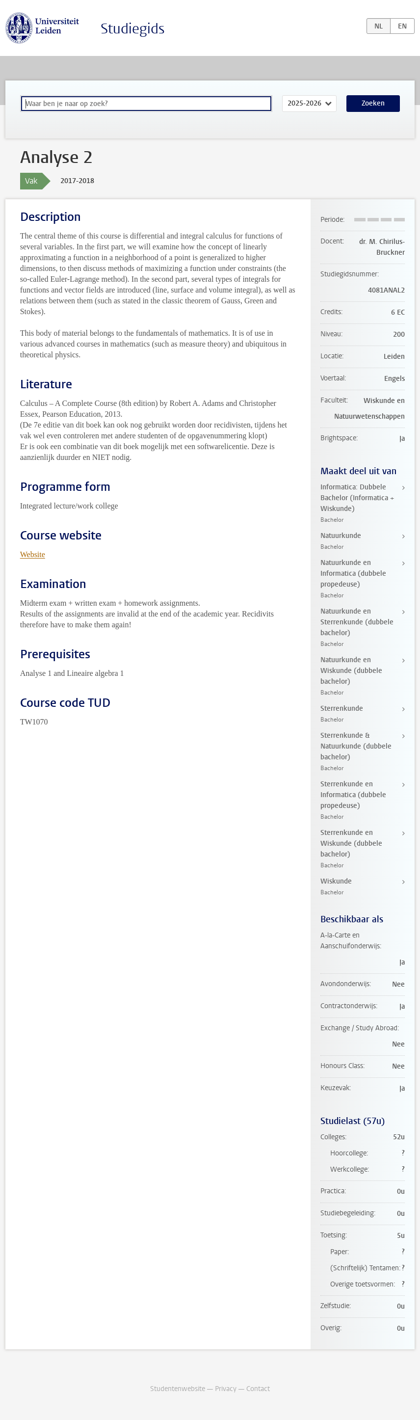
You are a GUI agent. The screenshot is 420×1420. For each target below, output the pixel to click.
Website (32, 554)
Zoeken (373, 103)
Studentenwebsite (177, 1388)
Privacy (225, 1388)
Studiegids (133, 29)
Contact (258, 1388)
